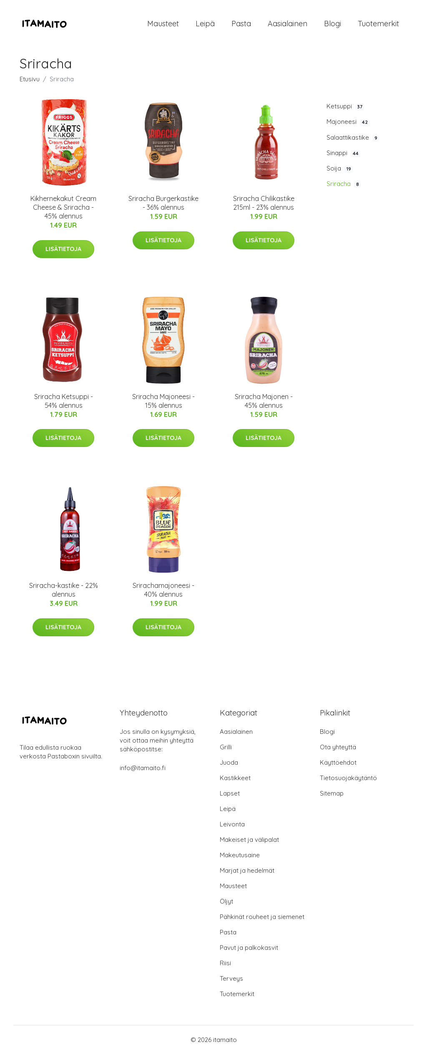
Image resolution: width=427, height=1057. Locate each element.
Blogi (332, 25)
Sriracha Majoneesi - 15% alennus (163, 403)
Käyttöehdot (338, 765)
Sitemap (332, 796)
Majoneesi (348, 125)
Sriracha (344, 186)
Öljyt (226, 904)
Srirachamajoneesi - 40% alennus (163, 592)
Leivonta (232, 827)
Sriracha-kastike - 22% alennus (63, 592)
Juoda (229, 765)
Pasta (241, 25)
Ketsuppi (345, 109)
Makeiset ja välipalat (249, 842)
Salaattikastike (353, 140)
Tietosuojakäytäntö (348, 781)
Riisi (225, 966)
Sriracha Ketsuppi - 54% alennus (63, 403)
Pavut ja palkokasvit (249, 950)
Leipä (205, 25)
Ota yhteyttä (338, 750)
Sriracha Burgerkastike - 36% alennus (163, 205)
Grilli (226, 750)
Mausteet (163, 25)
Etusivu (30, 82)
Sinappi (343, 155)
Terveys (231, 981)
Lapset (230, 796)
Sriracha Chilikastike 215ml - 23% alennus (263, 205)
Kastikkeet (235, 781)
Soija (340, 171)
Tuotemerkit (378, 25)
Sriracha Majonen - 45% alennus (264, 403)
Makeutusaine (240, 858)
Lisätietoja (63, 251)
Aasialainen (287, 25)
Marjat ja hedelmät (247, 873)
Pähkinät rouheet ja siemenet (262, 920)
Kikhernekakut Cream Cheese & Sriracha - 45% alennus (63, 210)
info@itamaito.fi (143, 771)
